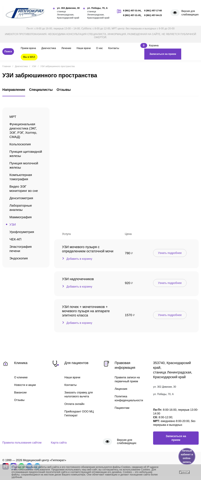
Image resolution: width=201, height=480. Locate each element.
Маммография (20, 217)
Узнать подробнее (170, 253)
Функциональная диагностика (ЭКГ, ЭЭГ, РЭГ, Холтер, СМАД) (23, 130)
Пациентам (122, 407)
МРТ (12, 116)
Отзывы (19, 400)
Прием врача (28, 48)
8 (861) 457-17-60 (153, 10)
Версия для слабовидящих (190, 13)
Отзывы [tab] (64, 90)
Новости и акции (25, 385)
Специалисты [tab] (41, 90)
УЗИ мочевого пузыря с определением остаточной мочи (87, 249)
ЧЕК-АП (15, 239)
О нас (99, 48)
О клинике (21, 377)
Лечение (66, 48)
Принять (184, 472)
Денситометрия (21, 198)
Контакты (113, 48)
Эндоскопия (18, 258)
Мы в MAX (29, 57)
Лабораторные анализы (20, 207)
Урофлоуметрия (21, 232)
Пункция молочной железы (23, 165)
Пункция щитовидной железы (25, 154)
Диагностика (48, 48)
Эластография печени (20, 249)
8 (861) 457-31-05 (132, 15)
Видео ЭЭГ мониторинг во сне (23, 188)
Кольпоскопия (20, 144)
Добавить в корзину (79, 258)
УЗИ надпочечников (78, 279)
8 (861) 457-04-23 (153, 15)
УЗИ (12, 224)
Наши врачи (84, 48)
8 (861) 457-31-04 (132, 10)
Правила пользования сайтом (21, 442)
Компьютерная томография (20, 177)
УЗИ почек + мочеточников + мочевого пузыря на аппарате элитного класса (86, 311)
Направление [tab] (13, 90)
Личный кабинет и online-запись (187, 456)
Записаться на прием (162, 54)
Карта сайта (59, 442)
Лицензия (121, 388)
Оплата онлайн (74, 404)
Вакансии (20, 392)
